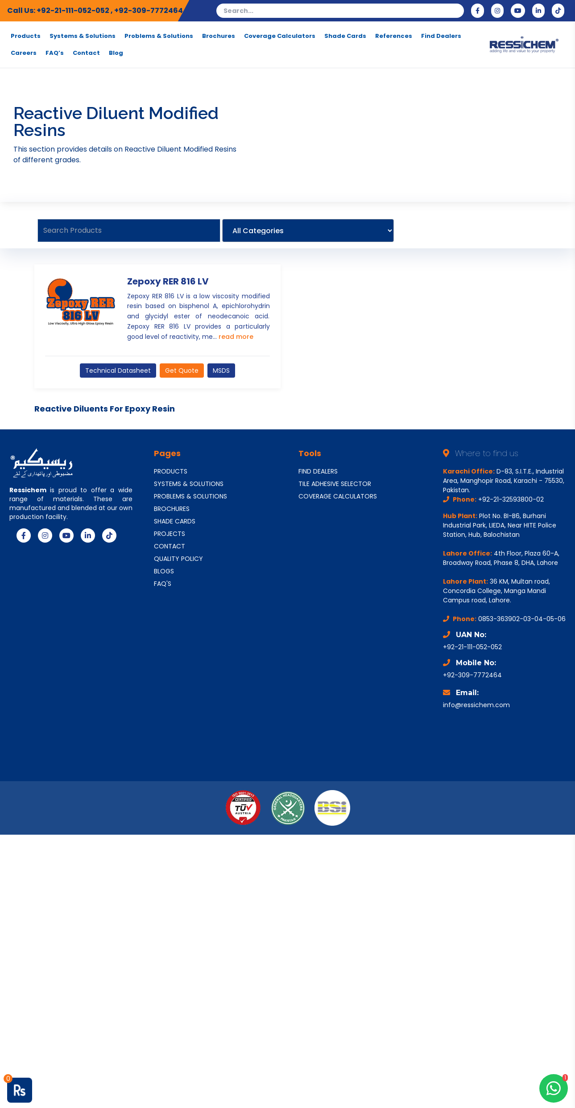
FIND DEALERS (318, 471)
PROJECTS (169, 533)
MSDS (221, 370)
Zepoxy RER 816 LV (168, 281)
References (393, 36)
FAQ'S (162, 583)
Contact (86, 53)
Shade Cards (345, 36)
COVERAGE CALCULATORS (337, 496)
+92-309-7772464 (148, 10)
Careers (24, 53)
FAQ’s (55, 53)
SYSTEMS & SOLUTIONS (188, 483)
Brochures (218, 36)
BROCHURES (172, 508)
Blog (116, 53)
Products (26, 36)
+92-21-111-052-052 (74, 10)
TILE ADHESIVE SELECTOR (334, 483)
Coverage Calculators (279, 36)
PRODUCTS (170, 471)
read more (236, 336)
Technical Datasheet (118, 370)
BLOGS (164, 571)
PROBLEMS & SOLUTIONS (190, 496)
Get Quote (182, 370)
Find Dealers (441, 36)
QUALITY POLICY (178, 558)
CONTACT (169, 546)
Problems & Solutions (158, 36)
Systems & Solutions (83, 36)
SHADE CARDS (174, 521)
